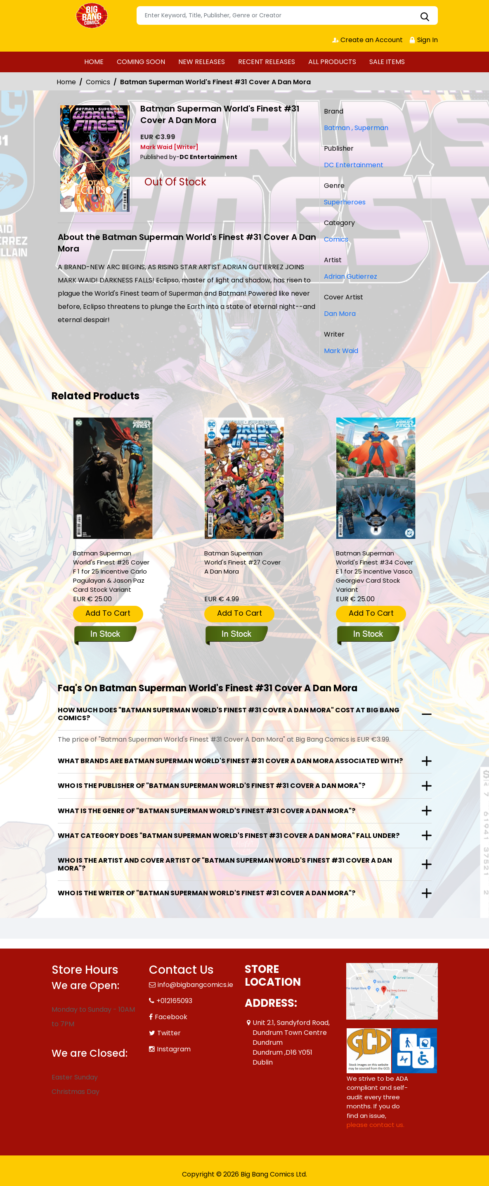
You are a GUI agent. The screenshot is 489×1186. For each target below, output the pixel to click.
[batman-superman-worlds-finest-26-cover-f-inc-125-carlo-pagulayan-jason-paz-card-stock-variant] (113, 478)
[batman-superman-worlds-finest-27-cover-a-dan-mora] (244, 478)
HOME (94, 61)
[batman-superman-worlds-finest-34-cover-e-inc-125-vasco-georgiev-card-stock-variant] (376, 478)
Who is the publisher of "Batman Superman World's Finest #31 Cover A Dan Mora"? (211, 785)
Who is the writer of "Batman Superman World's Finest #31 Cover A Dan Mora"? (206, 893)
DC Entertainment (353, 165)
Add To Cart (107, 613)
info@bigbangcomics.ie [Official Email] (195, 984)
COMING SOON (141, 61)
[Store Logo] (93, 15)
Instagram (174, 1049)
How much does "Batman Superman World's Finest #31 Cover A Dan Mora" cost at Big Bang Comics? (228, 714)
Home (66, 82)
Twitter (169, 1033)
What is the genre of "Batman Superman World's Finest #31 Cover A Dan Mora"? (206, 811)
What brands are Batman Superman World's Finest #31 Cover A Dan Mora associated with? (230, 761)
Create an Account (367, 40)
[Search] (287, 15)
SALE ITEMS (387, 61)
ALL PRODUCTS (332, 61)
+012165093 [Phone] (174, 1001)
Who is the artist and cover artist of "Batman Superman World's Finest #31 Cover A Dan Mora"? (225, 864)
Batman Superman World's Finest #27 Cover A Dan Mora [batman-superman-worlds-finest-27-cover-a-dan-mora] (242, 562)
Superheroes (345, 202)
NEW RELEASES (201, 61)
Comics (98, 82)
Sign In (423, 40)
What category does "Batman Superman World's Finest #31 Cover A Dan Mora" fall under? (228, 835)
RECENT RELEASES (266, 61)
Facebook (171, 1017)
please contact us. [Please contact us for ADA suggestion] (375, 1124)
